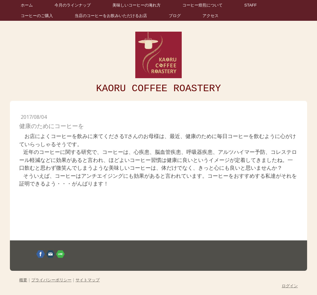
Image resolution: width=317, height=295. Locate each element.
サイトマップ (88, 280)
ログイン (290, 285)
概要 (23, 280)
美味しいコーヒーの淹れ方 (136, 5)
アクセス (210, 15)
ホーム (27, 5)
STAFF (250, 5)
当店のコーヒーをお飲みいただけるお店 (111, 15)
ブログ (175, 15)
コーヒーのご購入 (37, 15)
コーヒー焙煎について (202, 5)
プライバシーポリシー (51, 280)
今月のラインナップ (72, 5)
